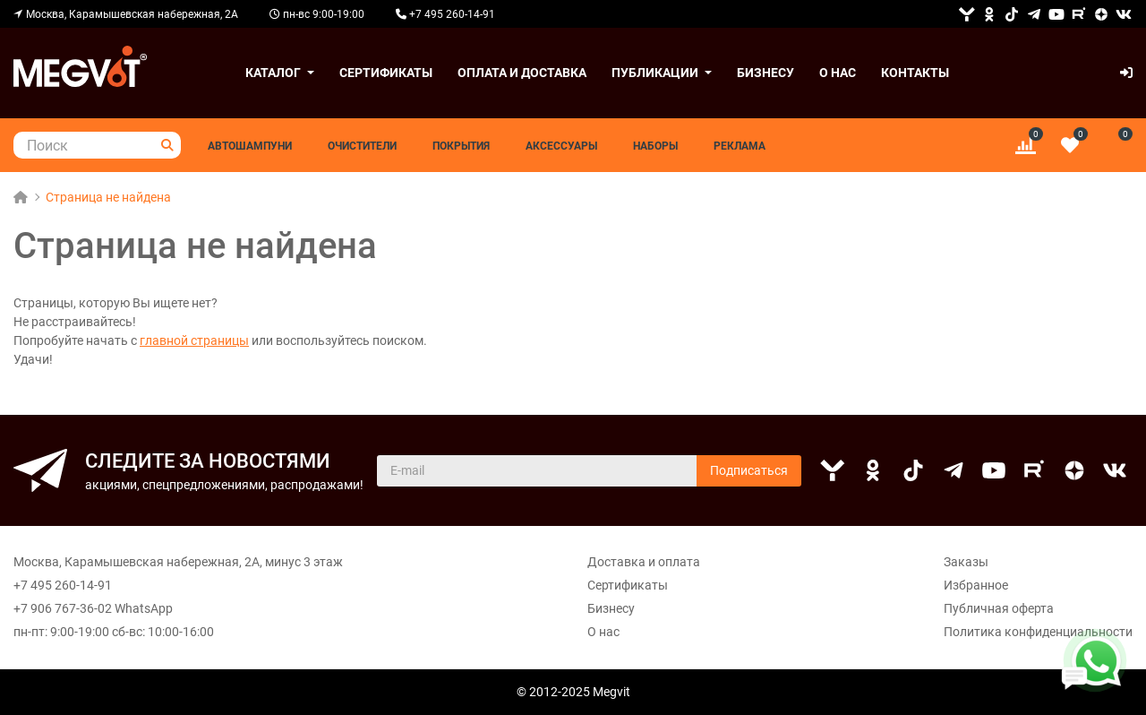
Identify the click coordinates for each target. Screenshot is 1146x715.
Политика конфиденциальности (1038, 632)
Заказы (966, 562)
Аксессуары (561, 146)
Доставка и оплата (643, 562)
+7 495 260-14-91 (62, 585)
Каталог (273, 72)
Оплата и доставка (522, 72)
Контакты (915, 72)
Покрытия (461, 146)
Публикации (654, 72)
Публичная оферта (999, 608)
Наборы (655, 146)
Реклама (739, 146)
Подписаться (749, 470)
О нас (837, 72)
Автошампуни (250, 146)
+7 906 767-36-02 (62, 608)
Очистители (362, 146)
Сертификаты (385, 72)
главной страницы (194, 340)
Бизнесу (765, 72)
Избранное (976, 585)
